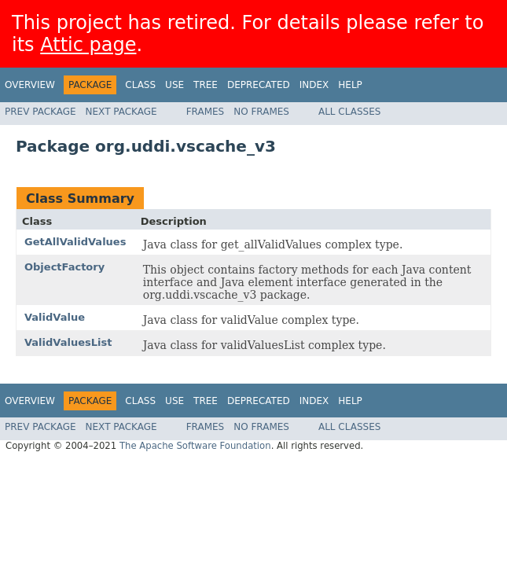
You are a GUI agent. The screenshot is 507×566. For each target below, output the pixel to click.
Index (314, 84)
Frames (205, 111)
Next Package (121, 111)
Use (174, 84)
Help (350, 84)
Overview (30, 84)
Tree (205, 84)
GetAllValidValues (75, 242)
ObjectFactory (64, 267)
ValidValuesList (68, 342)
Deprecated (258, 84)
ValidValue (54, 317)
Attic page (88, 45)
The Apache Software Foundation (195, 445)
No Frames (261, 111)
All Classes (349, 111)
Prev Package (40, 111)
